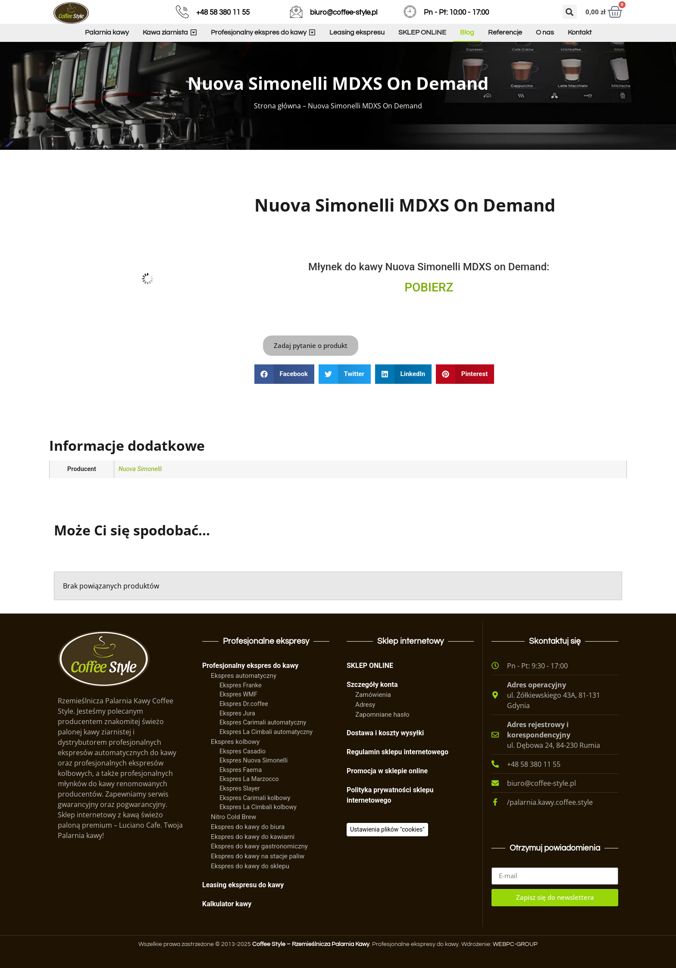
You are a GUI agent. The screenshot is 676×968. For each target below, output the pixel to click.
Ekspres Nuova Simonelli (253, 760)
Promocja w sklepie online (387, 771)
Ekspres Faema (240, 770)
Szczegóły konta (372, 684)
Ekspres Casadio (242, 751)
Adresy (365, 705)
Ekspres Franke (240, 685)
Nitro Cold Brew (233, 817)
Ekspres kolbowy (235, 742)
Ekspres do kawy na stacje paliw (257, 856)
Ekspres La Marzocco (249, 779)
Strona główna (277, 106)
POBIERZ (428, 287)
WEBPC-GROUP (515, 944)
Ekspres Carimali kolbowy (254, 798)
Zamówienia (373, 695)
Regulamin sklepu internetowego (397, 752)
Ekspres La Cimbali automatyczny (266, 732)
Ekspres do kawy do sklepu (250, 866)
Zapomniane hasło (382, 714)
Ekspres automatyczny (243, 676)
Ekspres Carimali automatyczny (262, 722)
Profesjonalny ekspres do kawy (250, 665)
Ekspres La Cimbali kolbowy (258, 807)
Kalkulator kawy (226, 904)
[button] (570, 12)
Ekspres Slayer (239, 788)
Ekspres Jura (237, 713)
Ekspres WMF (238, 694)
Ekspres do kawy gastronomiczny (259, 846)
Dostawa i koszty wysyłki (385, 733)
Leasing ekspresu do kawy (243, 885)
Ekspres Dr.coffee (243, 704)
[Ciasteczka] (387, 829)
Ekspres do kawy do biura (248, 827)
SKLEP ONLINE (370, 665)
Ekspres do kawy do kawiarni (252, 837)
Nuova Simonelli (140, 469)
